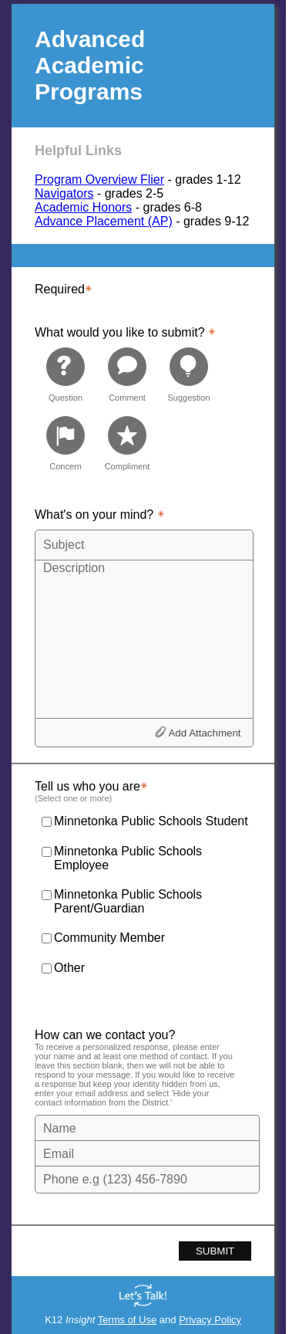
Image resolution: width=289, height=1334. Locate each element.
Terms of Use (127, 1320)
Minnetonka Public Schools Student (151, 821)
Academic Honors (83, 207)
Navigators (64, 193)
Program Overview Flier (99, 179)
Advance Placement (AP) (104, 221)
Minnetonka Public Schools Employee (128, 858)
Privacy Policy (210, 1320)
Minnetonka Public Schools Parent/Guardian (128, 901)
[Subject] (144, 545)
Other (69, 967)
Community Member (109, 937)
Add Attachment (204, 733)
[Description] (144, 638)
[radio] (65, 374)
